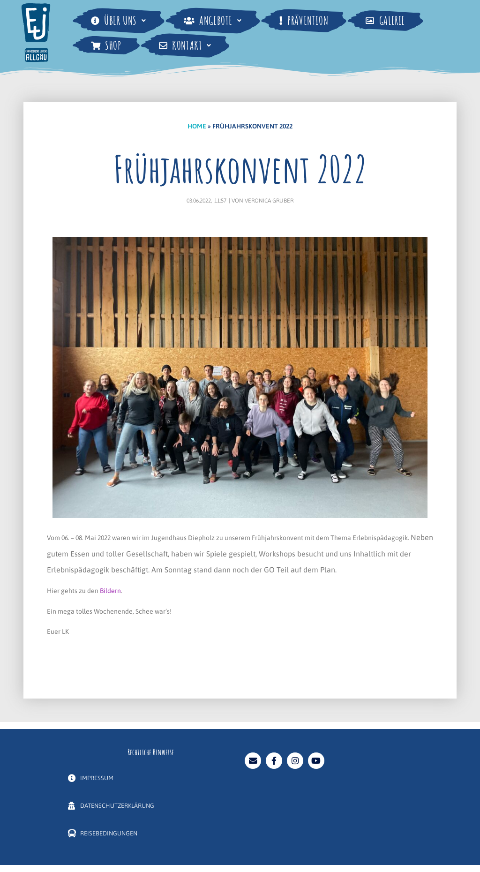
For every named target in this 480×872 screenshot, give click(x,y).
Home (197, 126)
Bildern (110, 590)
